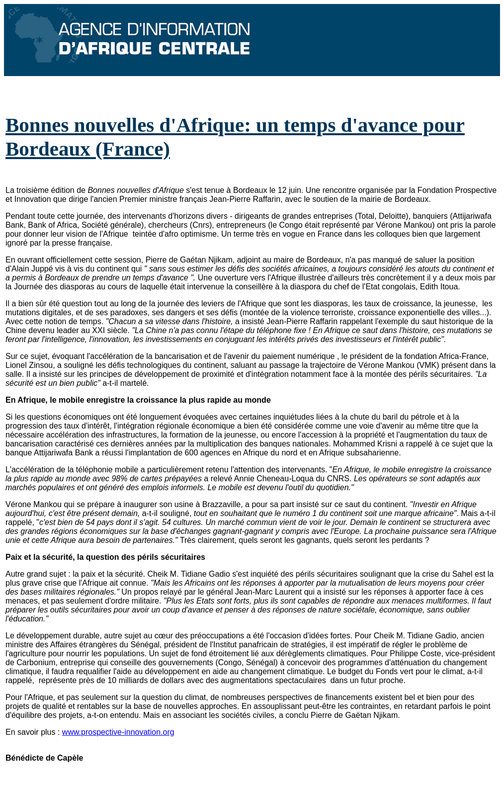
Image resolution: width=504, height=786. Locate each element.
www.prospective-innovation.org (118, 732)
